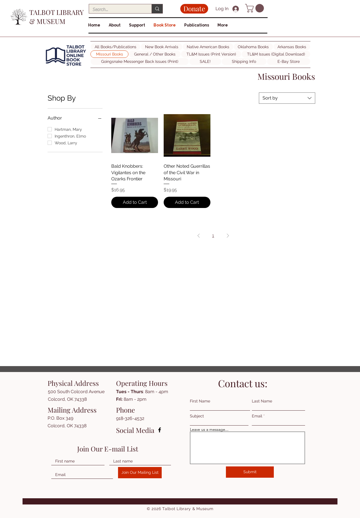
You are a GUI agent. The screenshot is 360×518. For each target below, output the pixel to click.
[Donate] (194, 9)
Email (257, 416)
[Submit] (250, 472)
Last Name (262, 401)
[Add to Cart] (134, 202)
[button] (255, 8)
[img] (66, 65)
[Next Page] (228, 235)
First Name (200, 401)
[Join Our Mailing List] (140, 472)
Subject (197, 416)
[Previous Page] (198, 235)
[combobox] (287, 98)
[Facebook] (159, 430)
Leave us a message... (209, 429)
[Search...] (116, 9)
